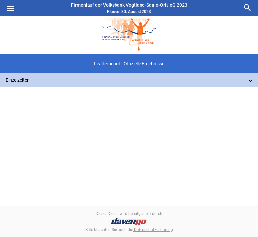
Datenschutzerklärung (153, 229)
